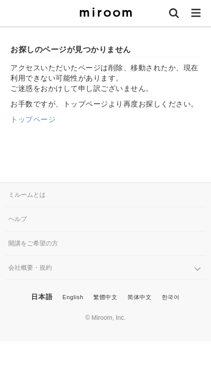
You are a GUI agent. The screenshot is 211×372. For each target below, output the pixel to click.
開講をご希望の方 (33, 243)
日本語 (41, 297)
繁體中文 (105, 297)
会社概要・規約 (30, 267)
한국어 (171, 297)
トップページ (32, 119)
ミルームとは (27, 194)
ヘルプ (17, 219)
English (73, 297)
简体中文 (139, 297)
